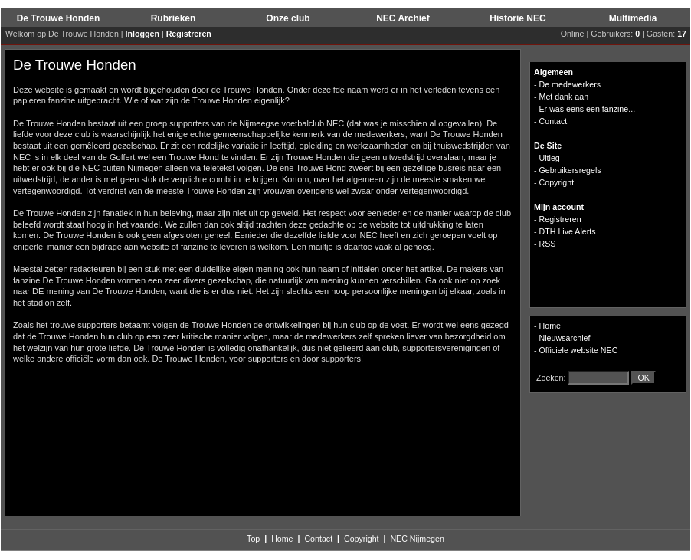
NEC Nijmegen (417, 538)
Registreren (188, 33)
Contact (318, 538)
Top (253, 538)
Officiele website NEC (578, 350)
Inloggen (142, 33)
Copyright (361, 538)
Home (550, 325)
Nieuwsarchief (565, 337)
